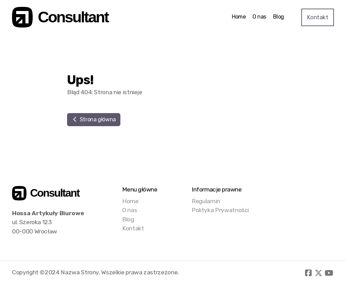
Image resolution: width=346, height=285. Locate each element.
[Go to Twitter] (318, 273)
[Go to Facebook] (308, 273)
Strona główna (94, 119)
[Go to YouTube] (329, 273)
